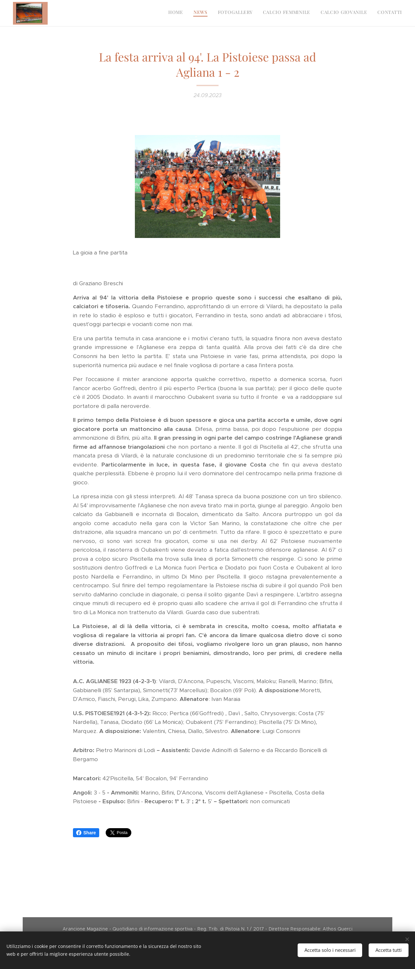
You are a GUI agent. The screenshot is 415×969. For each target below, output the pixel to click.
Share (86, 832)
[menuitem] (352, 13)
